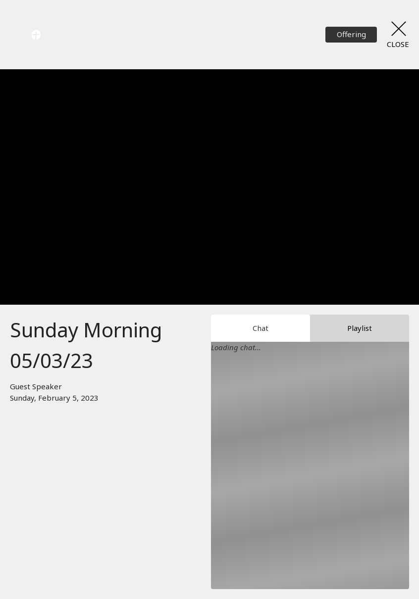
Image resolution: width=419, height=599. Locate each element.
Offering (351, 34)
